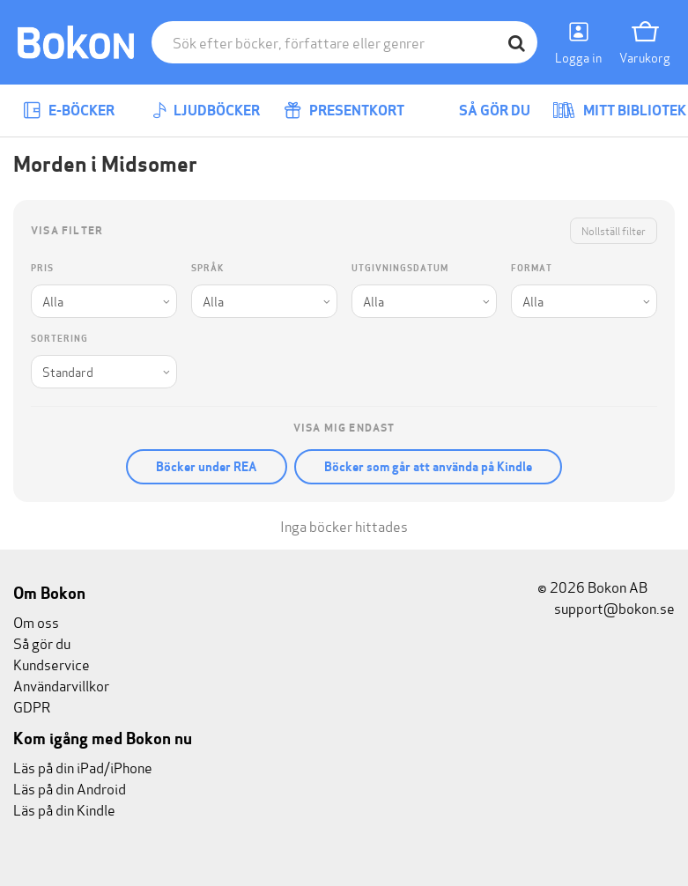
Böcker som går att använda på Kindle (428, 467)
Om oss (36, 621)
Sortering (59, 338)
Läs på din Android (69, 788)
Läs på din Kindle (64, 809)
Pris (42, 268)
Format (531, 268)
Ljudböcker (206, 110)
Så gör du (481, 110)
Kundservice (51, 663)
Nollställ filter (613, 230)
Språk (207, 268)
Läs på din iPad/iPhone (82, 767)
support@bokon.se (606, 607)
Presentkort (344, 110)
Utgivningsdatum (399, 268)
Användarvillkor (61, 685)
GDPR (31, 706)
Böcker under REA (206, 467)
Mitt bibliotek (619, 110)
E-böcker (69, 110)
